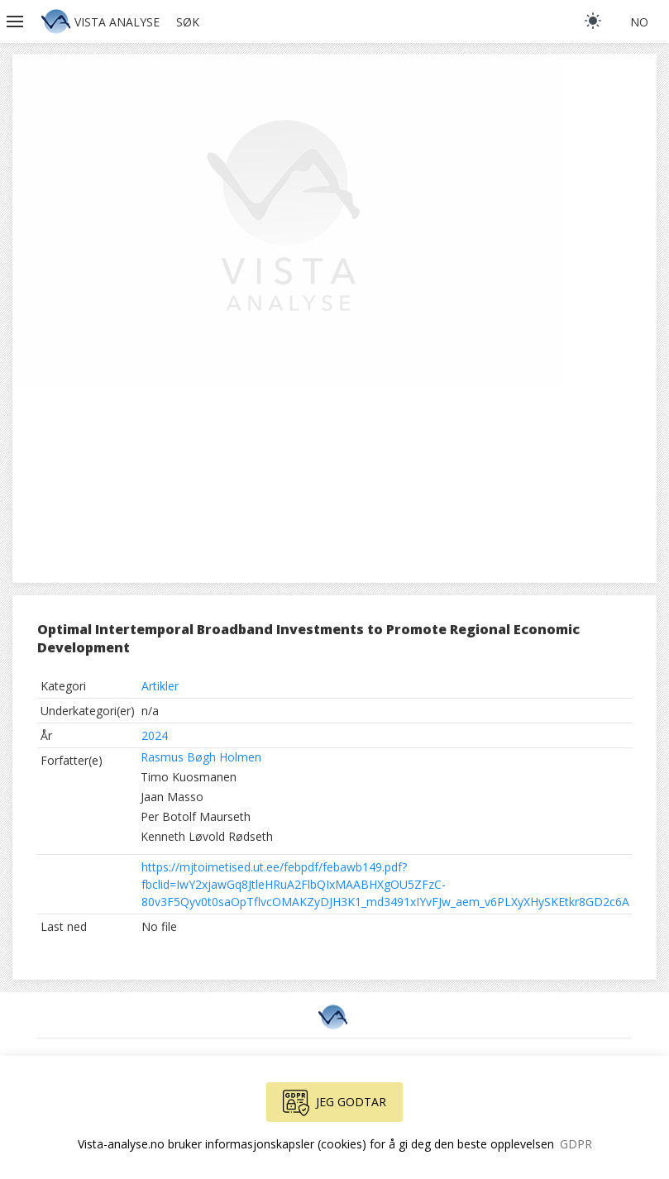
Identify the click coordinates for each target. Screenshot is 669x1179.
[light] (593, 20)
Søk (187, 22)
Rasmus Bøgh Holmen (201, 757)
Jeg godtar (334, 1103)
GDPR (576, 1144)
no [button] (639, 22)
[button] (16, 21)
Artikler (160, 686)
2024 (154, 735)
